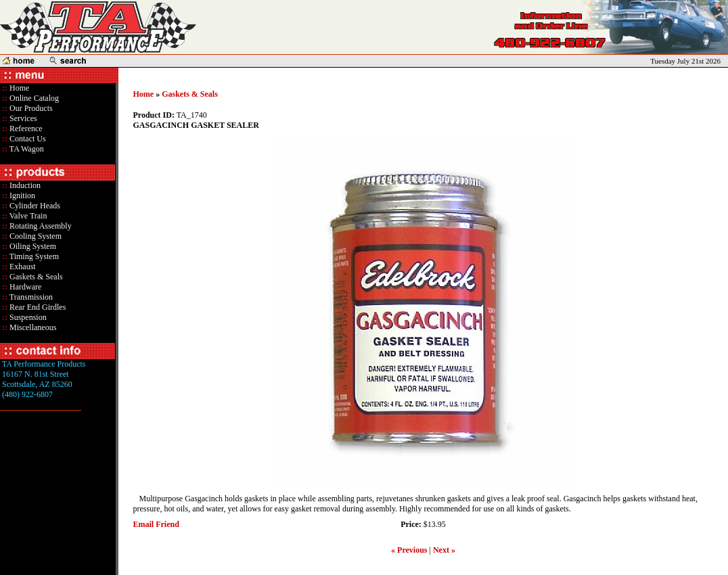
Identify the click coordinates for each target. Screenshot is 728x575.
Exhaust (21, 266)
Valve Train (27, 216)
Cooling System (34, 236)
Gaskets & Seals (35, 276)
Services (22, 118)
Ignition (21, 195)
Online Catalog (33, 98)
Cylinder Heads (33, 205)
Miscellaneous (32, 327)
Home (19, 88)
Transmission (30, 297)
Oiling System (31, 246)
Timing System (33, 256)
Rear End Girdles (36, 307)
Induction (24, 185)
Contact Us (26, 138)
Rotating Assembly (39, 226)
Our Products (30, 108)
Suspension (27, 317)
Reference (25, 128)
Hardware (24, 287)
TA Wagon (25, 149)
